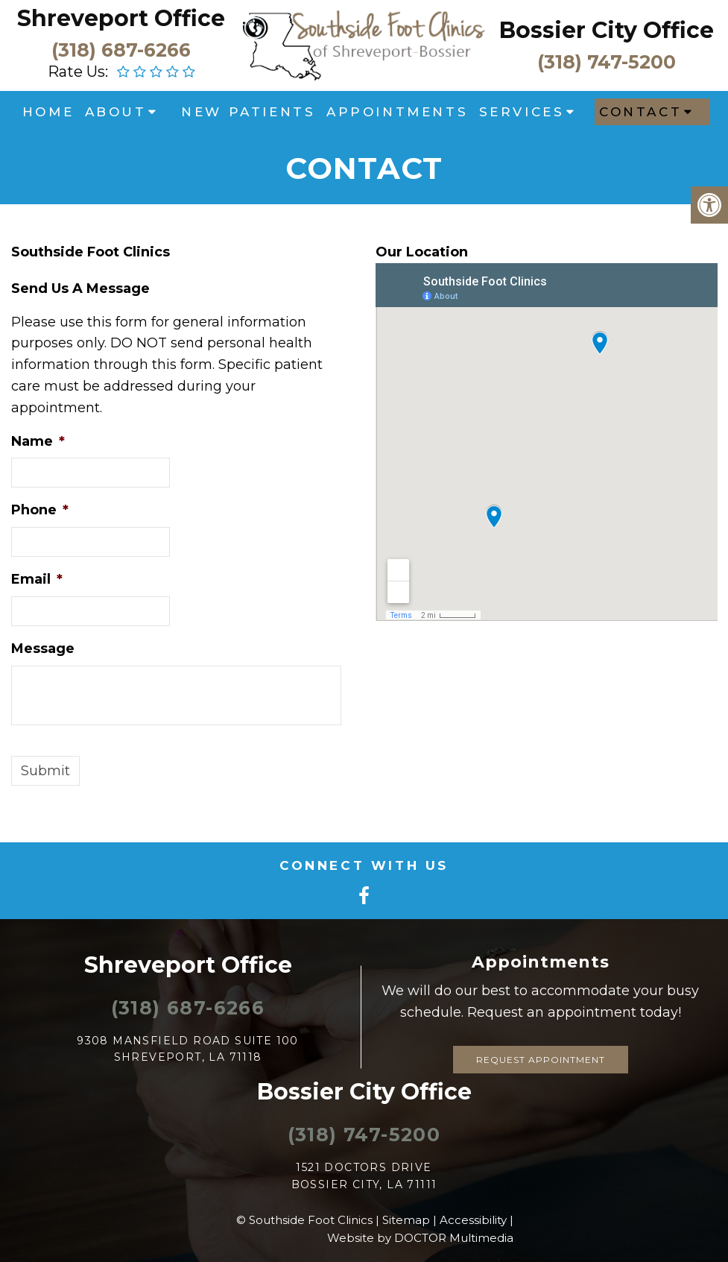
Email (37, 579)
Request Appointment (540, 1059)
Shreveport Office (121, 18)
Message (43, 648)
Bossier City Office (606, 30)
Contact (640, 111)
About (116, 111)
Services (522, 111)
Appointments (397, 111)
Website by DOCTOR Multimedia (420, 1238)
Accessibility (473, 1220)
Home (48, 111)
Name (38, 441)
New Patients (248, 111)
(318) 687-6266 (121, 49)
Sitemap (406, 1220)
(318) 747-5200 (606, 61)
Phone (40, 510)
